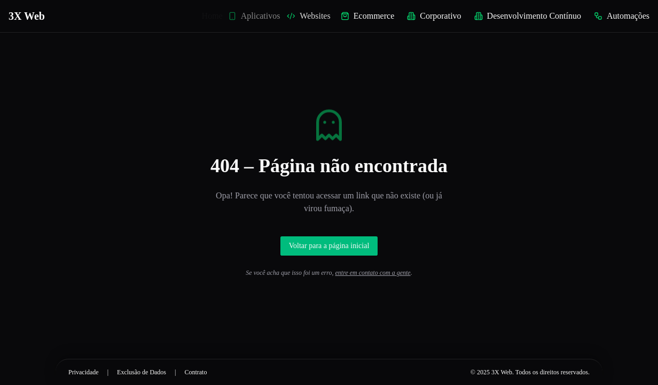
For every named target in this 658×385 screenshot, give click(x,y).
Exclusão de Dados (141, 372)
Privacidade (83, 372)
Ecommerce (368, 15)
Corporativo (434, 15)
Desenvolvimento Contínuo (527, 15)
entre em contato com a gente (373, 272)
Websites (312, 15)
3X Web (27, 16)
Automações (621, 15)
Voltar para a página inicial (329, 246)
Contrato (195, 372)
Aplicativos (259, 15)
